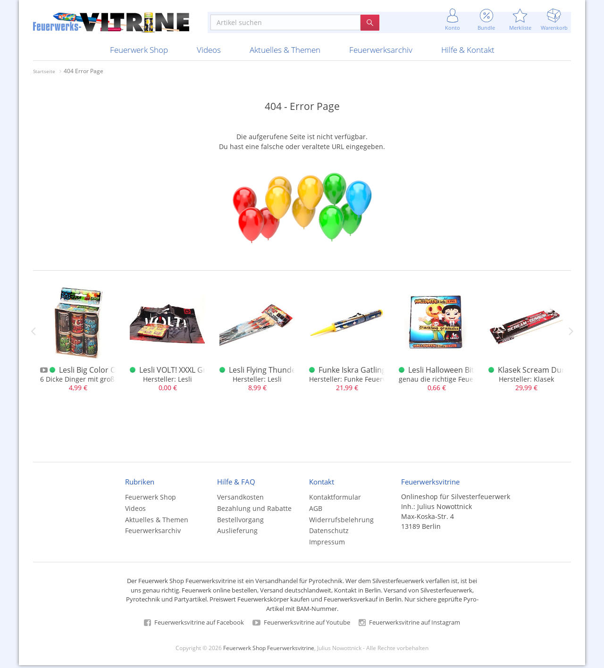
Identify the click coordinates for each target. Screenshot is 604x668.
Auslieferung (237, 533)
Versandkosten (240, 499)
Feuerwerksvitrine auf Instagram (409, 625)
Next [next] (571, 333)
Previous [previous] (33, 333)
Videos (209, 52)
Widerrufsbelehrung (341, 522)
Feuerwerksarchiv (380, 52)
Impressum (327, 544)
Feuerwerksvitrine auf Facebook (194, 625)
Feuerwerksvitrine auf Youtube (301, 625)
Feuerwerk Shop (139, 52)
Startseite (44, 74)
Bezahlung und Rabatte (254, 510)
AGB (315, 510)
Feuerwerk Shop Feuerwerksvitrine (268, 650)
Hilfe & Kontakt (468, 52)
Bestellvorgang (240, 522)
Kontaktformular (335, 499)
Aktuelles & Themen (285, 52)
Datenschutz (329, 533)
